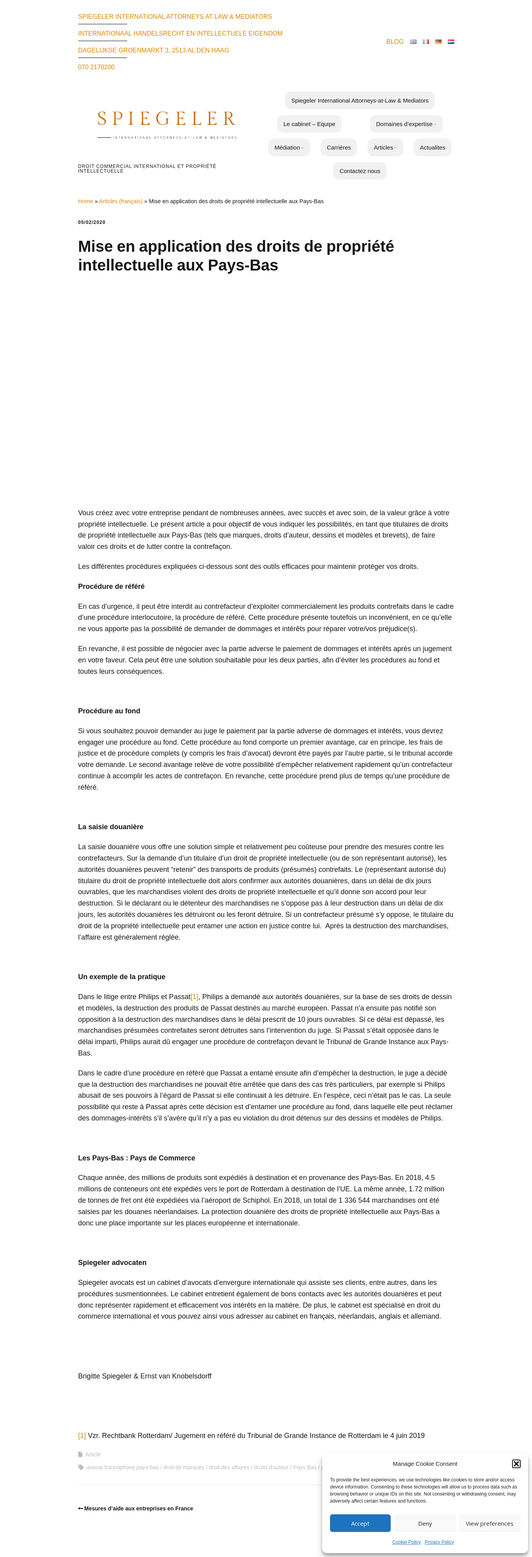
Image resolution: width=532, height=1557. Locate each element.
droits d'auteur (271, 1467)
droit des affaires (229, 1467)
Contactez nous (359, 171)
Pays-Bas (305, 1467)
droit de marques (183, 1467)
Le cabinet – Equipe (309, 124)
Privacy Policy (439, 1542)
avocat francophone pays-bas (123, 1467)
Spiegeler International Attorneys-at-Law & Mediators (360, 100)
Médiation (287, 147)
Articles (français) (120, 201)
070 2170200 (96, 67)
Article (93, 1454)
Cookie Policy (406, 1542)
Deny (425, 1523)
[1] (194, 997)
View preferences (490, 1523)
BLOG (395, 41)
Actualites (432, 147)
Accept (360, 1523)
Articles (383, 147)
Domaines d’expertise (404, 124)
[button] (516, 1464)
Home (85, 201)
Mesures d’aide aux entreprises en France (138, 1508)
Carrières (339, 147)
